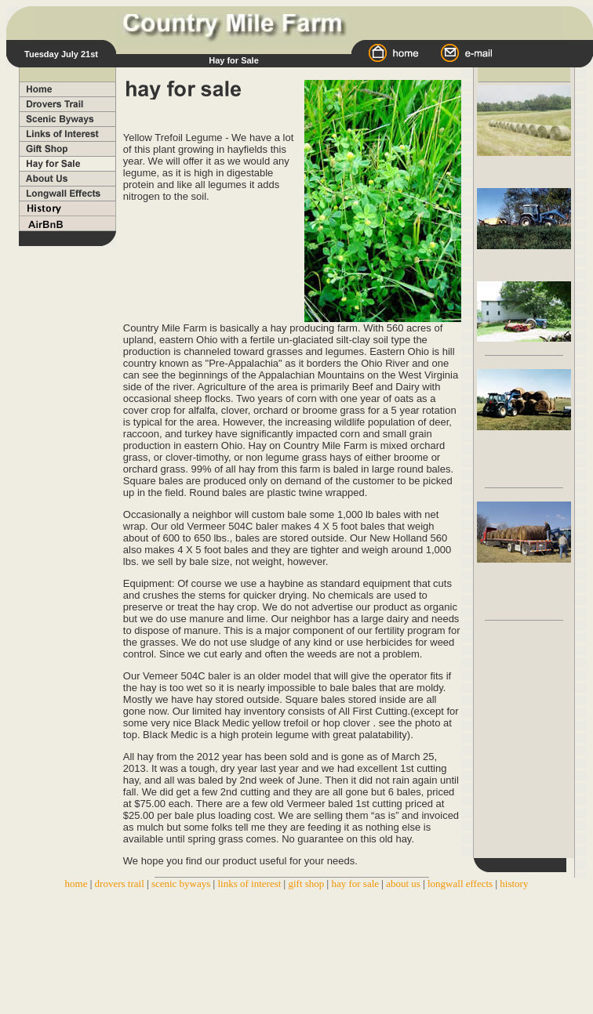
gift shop (306, 883)
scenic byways (180, 883)
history (514, 883)
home (76, 883)
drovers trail (121, 883)
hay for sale (355, 883)
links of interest (249, 883)
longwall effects (461, 883)
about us (403, 883)
